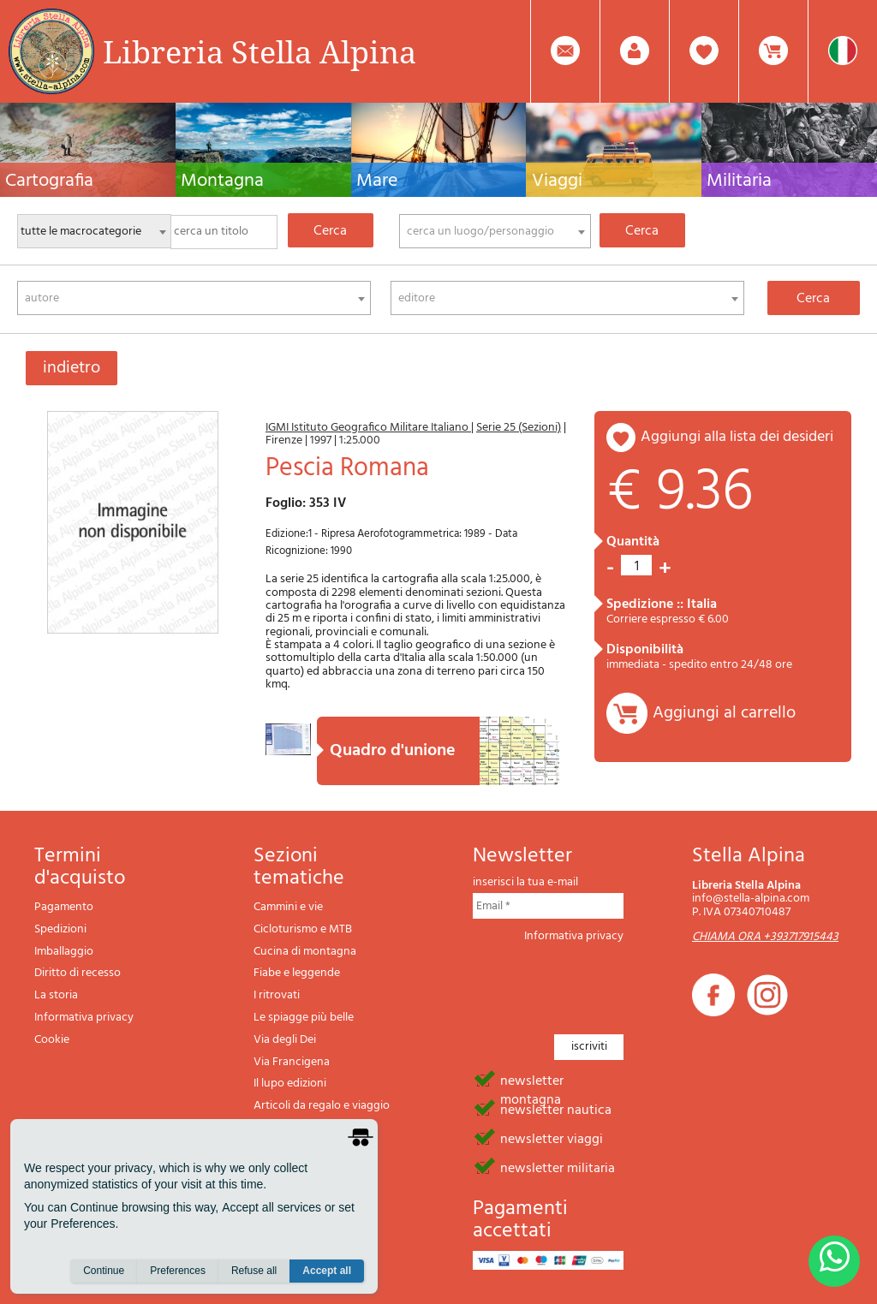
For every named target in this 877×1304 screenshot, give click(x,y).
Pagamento (63, 907)
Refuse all (254, 1271)
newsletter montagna (532, 1079)
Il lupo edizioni (290, 1084)
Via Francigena (292, 1062)
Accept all (326, 1271)
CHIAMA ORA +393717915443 (765, 937)
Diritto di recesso (77, 973)
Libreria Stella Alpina (259, 51)
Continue (103, 1271)
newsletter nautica (556, 1108)
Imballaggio (63, 952)
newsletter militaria (557, 1167)
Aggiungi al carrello (724, 713)
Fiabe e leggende (297, 973)
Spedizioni (60, 929)
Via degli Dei (285, 1040)
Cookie (51, 1040)
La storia (56, 995)
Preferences (178, 1271)
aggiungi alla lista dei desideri (737, 437)
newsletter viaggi (551, 1137)
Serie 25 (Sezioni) (518, 428)
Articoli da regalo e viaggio (322, 1106)
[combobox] (495, 231)
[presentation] (603, 983)
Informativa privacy (84, 1018)
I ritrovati (277, 995)
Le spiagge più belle (304, 1018)
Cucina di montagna (305, 952)
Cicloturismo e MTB (303, 929)
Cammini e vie (288, 907)
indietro (71, 368)
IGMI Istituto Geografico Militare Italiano (368, 428)
